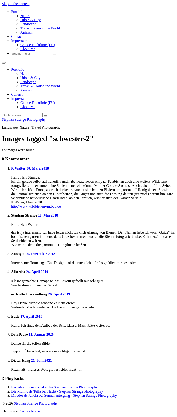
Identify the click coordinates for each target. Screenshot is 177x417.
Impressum (19, 41)
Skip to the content (16, 4)
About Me (27, 49)
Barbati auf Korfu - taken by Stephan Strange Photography (54, 387)
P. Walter (18, 168)
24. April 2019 (37, 272)
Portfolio (17, 12)
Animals (26, 32)
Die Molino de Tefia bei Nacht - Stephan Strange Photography (57, 391)
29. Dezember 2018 (40, 254)
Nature (25, 16)
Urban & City (30, 20)
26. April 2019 (59, 294)
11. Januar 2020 (41, 334)
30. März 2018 (38, 168)
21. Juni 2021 (41, 360)
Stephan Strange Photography (24, 119)
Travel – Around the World (40, 28)
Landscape (28, 24)
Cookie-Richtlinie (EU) (37, 45)
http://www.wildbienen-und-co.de (36, 206)
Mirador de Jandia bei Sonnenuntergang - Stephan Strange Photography (64, 395)
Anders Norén (29, 411)
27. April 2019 (31, 316)
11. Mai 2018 (48, 215)
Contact (17, 36)
